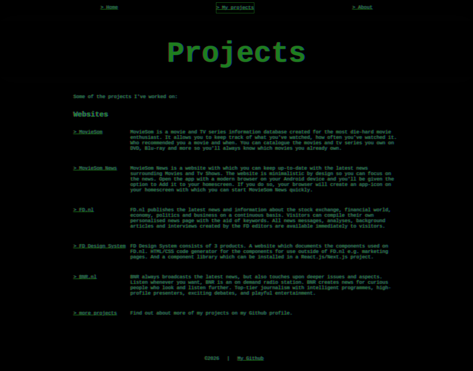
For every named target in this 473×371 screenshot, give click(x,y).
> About (362, 8)
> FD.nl (83, 232)
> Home (109, 8)
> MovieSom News (95, 184)
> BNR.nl (85, 308)
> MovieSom (87, 143)
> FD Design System (99, 273)
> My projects (235, 8)
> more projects (95, 349)
